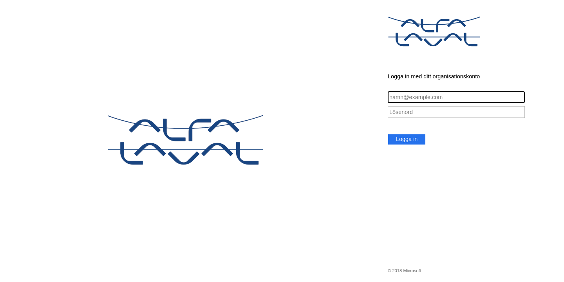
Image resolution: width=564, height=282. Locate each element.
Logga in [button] (407, 139)
